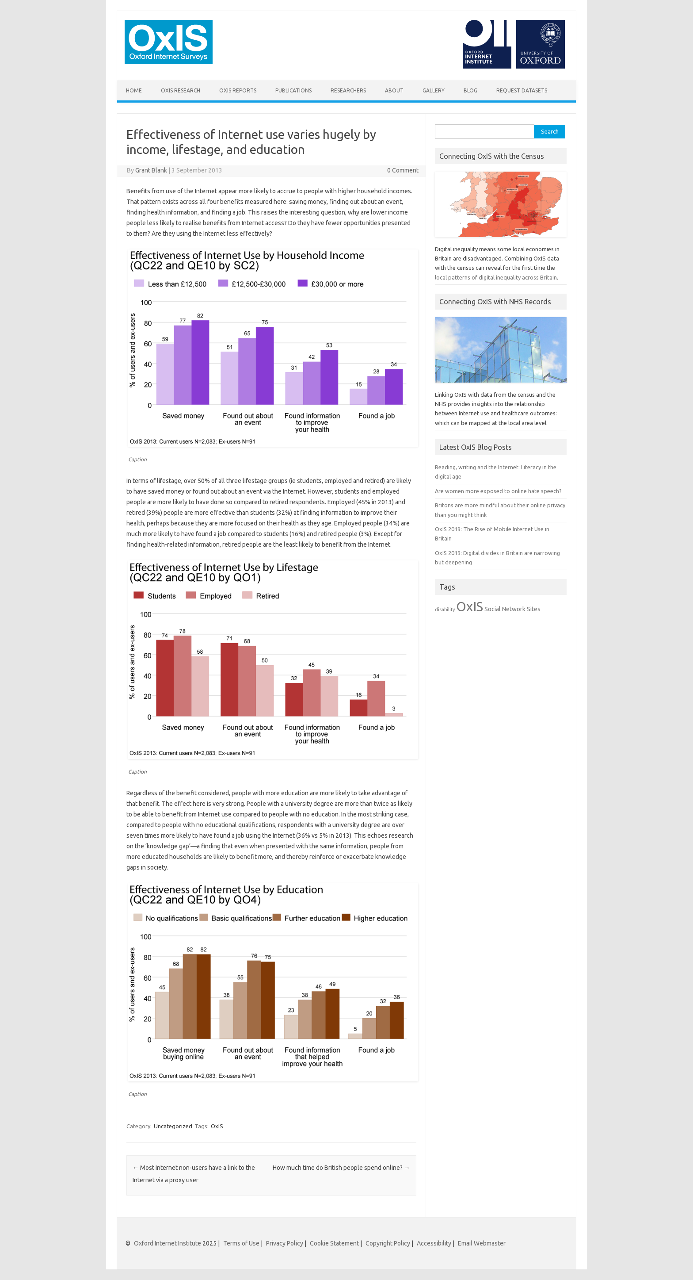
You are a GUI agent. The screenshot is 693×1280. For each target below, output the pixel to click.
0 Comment (403, 170)
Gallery (434, 90)
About (394, 90)
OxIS (217, 1126)
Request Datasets (521, 90)
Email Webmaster (482, 1243)
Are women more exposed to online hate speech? (498, 491)
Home (134, 90)
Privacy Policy (284, 1243)
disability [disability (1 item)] (445, 609)
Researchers (348, 90)
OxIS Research (180, 90)
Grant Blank (151, 170)
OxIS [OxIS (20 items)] (469, 606)
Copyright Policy (388, 1243)
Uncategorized (173, 1126)
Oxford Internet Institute (167, 1243)
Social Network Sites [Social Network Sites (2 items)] (512, 609)
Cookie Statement (334, 1243)
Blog (470, 90)
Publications (293, 90)
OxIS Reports (237, 90)
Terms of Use (241, 1243)
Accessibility (434, 1243)
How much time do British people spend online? (341, 1167)
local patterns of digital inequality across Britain (496, 277)
